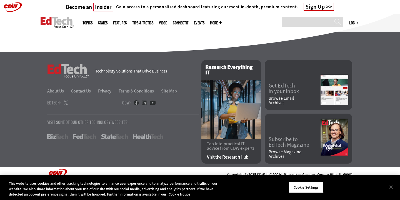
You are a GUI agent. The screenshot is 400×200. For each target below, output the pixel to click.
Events (199, 23)
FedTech (84, 136)
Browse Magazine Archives (285, 154)
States (103, 23)
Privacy (104, 91)
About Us (55, 91)
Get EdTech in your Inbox (284, 88)
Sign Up (315, 7)
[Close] (391, 187)
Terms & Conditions (136, 91)
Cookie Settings (306, 187)
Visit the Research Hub (227, 157)
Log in (353, 22)
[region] (200, 187)
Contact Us (81, 91)
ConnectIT (180, 23)
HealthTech (148, 136)
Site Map (169, 91)
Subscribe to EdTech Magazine (289, 142)
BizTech (57, 136)
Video (163, 23)
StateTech (114, 136)
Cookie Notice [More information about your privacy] (179, 194)
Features (120, 23)
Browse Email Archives (281, 100)
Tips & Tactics (142, 23)
